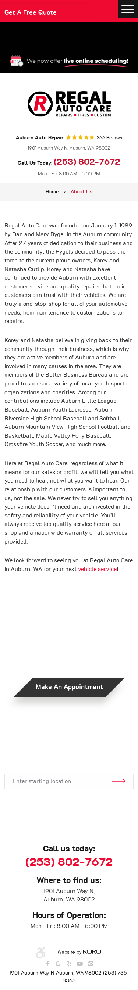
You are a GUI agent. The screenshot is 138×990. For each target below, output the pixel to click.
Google (58, 964)
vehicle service (97, 569)
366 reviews (109, 138)
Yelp (69, 964)
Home (52, 191)
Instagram (91, 964)
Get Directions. (69, 751)
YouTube (80, 964)
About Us (81, 191)
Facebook (47, 964)
